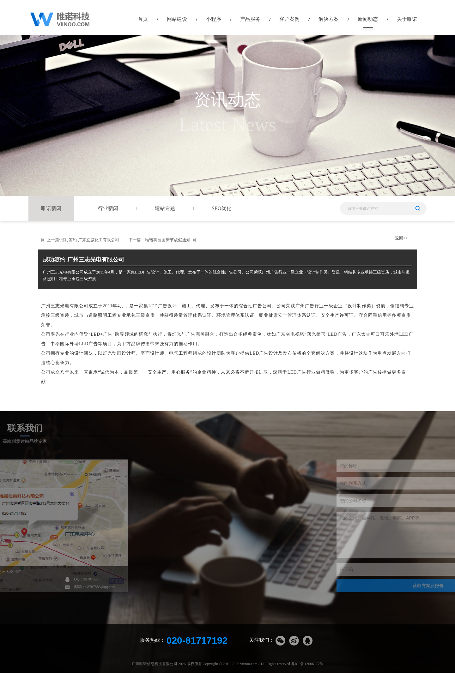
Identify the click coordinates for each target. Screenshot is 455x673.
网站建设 (177, 19)
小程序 (213, 19)
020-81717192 (197, 640)
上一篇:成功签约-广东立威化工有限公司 (83, 239)
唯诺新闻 (51, 208)
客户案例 (289, 19)
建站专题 (165, 208)
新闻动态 (368, 19)
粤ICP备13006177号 (307, 664)
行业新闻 (108, 208)
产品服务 (250, 19)
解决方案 (328, 19)
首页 (143, 19)
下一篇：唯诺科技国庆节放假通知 (159, 239)
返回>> (401, 238)
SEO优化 (221, 208)
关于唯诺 (407, 19)
